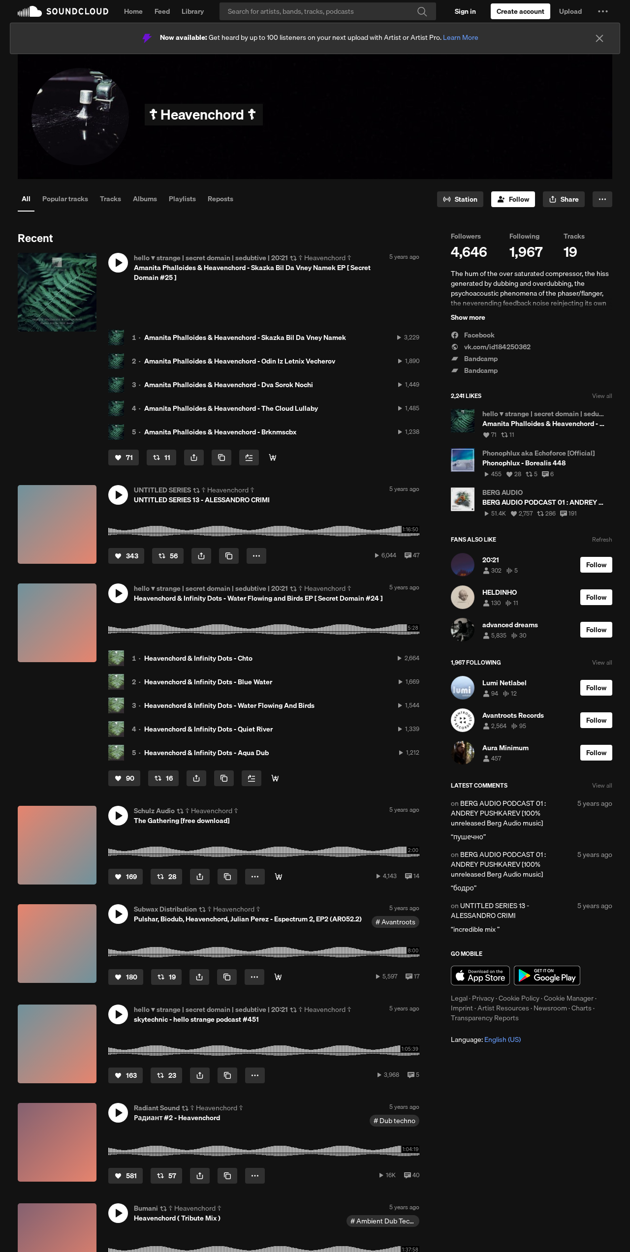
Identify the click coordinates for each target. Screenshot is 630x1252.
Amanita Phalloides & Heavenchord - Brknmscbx (220, 432)
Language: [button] (486, 1039)
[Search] (328, 11)
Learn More (460, 37)
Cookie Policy (519, 998)
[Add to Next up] (249, 457)
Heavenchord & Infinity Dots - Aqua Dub (206, 752)
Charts (581, 1008)
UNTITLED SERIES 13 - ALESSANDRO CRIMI (490, 910)
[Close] (599, 38)
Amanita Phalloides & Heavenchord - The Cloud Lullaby (231, 408)
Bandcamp (474, 358)
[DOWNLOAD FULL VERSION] (279, 877)
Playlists (182, 198)
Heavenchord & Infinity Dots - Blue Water (208, 681)
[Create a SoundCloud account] (520, 11)
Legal (459, 998)
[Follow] (513, 199)
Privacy (483, 998)
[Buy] (278, 977)
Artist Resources (503, 1008)
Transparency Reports (485, 1017)
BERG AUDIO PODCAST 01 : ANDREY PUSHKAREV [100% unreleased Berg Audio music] (498, 813)
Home (133, 11)
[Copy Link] (221, 457)
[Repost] (161, 457)
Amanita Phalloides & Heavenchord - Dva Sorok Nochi (228, 384)
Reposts (220, 198)
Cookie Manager (569, 998)
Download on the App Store (480, 975)
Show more (468, 317)
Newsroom (550, 1008)
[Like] (123, 457)
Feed (162, 11)
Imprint (462, 1008)
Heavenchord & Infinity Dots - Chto (198, 658)
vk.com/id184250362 (491, 346)
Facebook (473, 335)
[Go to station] (460, 199)
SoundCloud (63, 11)
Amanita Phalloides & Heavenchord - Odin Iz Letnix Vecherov (239, 361)
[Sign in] (465, 11)
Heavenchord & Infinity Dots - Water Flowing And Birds (229, 705)
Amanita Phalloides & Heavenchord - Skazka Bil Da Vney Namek (245, 337)
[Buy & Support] (273, 457)
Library (193, 11)
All (26, 198)
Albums (145, 198)
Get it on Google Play (547, 975)
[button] (603, 11)
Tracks (110, 198)
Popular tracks (65, 198)
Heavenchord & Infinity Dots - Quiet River (208, 729)
